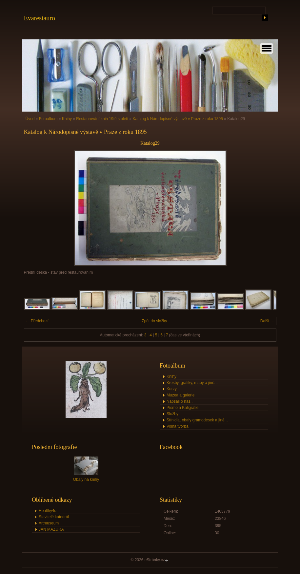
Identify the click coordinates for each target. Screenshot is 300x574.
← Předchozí (37, 321)
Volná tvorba (178, 426)
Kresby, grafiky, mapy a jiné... (192, 382)
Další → (267, 321)
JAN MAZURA (51, 529)
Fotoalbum (48, 119)
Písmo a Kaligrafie (182, 407)
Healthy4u (47, 510)
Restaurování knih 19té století (102, 119)
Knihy (67, 119)
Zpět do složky (154, 321)
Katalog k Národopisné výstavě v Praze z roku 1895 (177, 119)
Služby (172, 414)
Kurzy (172, 389)
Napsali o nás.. (179, 401)
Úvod (30, 119)
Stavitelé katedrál (54, 517)
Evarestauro (39, 18)
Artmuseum (49, 523)
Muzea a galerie (180, 395)
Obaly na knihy (86, 479)
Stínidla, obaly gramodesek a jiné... (197, 420)
